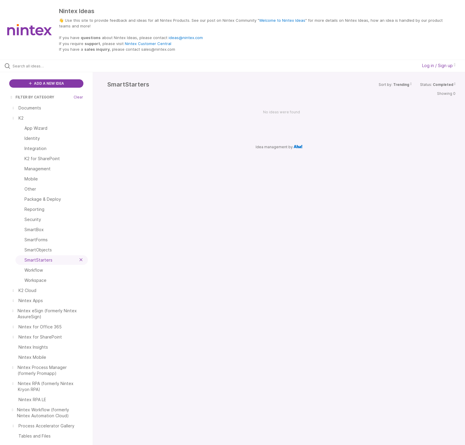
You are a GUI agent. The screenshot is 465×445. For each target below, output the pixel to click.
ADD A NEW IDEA (46, 83)
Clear (78, 97)
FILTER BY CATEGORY (32, 97)
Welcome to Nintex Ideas (282, 20)
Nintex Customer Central (148, 43)
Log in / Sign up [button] (438, 65)
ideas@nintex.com (186, 37)
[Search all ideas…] (54, 65)
